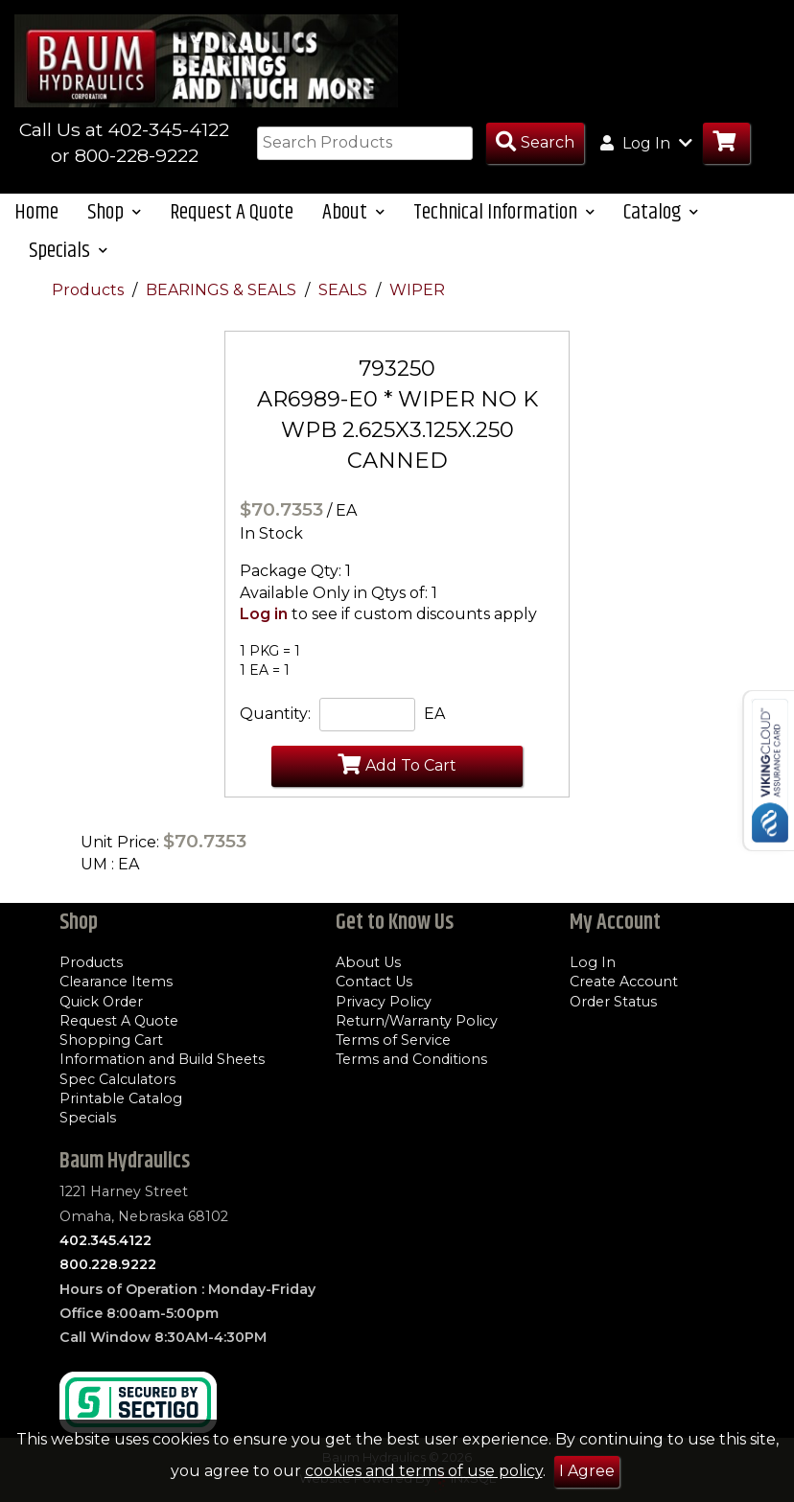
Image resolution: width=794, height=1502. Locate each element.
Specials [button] (68, 250)
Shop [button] (114, 212)
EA (434, 714)
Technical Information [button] (504, 212)
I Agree (587, 1471)
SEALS (344, 290)
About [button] (353, 212)
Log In (593, 962)
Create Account (624, 981)
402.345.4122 (105, 1240)
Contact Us (374, 981)
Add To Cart (397, 763)
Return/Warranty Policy (417, 1020)
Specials (87, 1117)
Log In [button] (646, 142)
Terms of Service (393, 1040)
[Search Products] (535, 143)
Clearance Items (116, 981)
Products (90, 290)
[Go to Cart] (726, 143)
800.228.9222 (107, 1264)
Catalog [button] (660, 212)
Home (36, 212)
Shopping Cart (111, 1040)
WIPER (417, 290)
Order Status (613, 1001)
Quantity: (275, 714)
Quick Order (101, 1001)
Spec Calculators (117, 1079)
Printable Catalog (120, 1098)
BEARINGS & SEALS (223, 290)
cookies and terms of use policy (424, 1471)
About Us (368, 962)
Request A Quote (231, 212)
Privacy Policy (384, 1001)
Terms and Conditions (411, 1059)
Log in (264, 614)
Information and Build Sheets (162, 1059)
